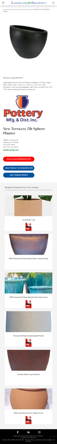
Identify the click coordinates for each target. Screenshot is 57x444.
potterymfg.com (11, 150)
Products (6, 9)
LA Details (13, 9)
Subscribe (17, 436)
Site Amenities (22, 9)
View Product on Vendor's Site (19, 168)
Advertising (25, 436)
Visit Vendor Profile (19, 175)
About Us (33, 437)
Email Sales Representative (19, 159)
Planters (30, 9)
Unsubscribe (6, 440)
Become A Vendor (37, 436)
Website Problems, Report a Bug (23, 440)
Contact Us (24, 437)
